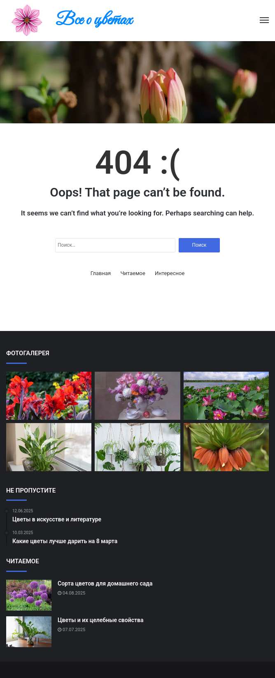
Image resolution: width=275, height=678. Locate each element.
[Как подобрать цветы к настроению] (137, 447)
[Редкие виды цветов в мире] (48, 396)
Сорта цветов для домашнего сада (105, 583)
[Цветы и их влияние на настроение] (48, 447)
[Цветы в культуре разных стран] (226, 396)
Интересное (169, 273)
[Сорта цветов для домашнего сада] (28, 595)
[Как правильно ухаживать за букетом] (137, 396)
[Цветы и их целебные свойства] (28, 631)
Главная (101, 273)
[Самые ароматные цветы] (226, 447)
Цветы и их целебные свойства (100, 620)
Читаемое (132, 273)
